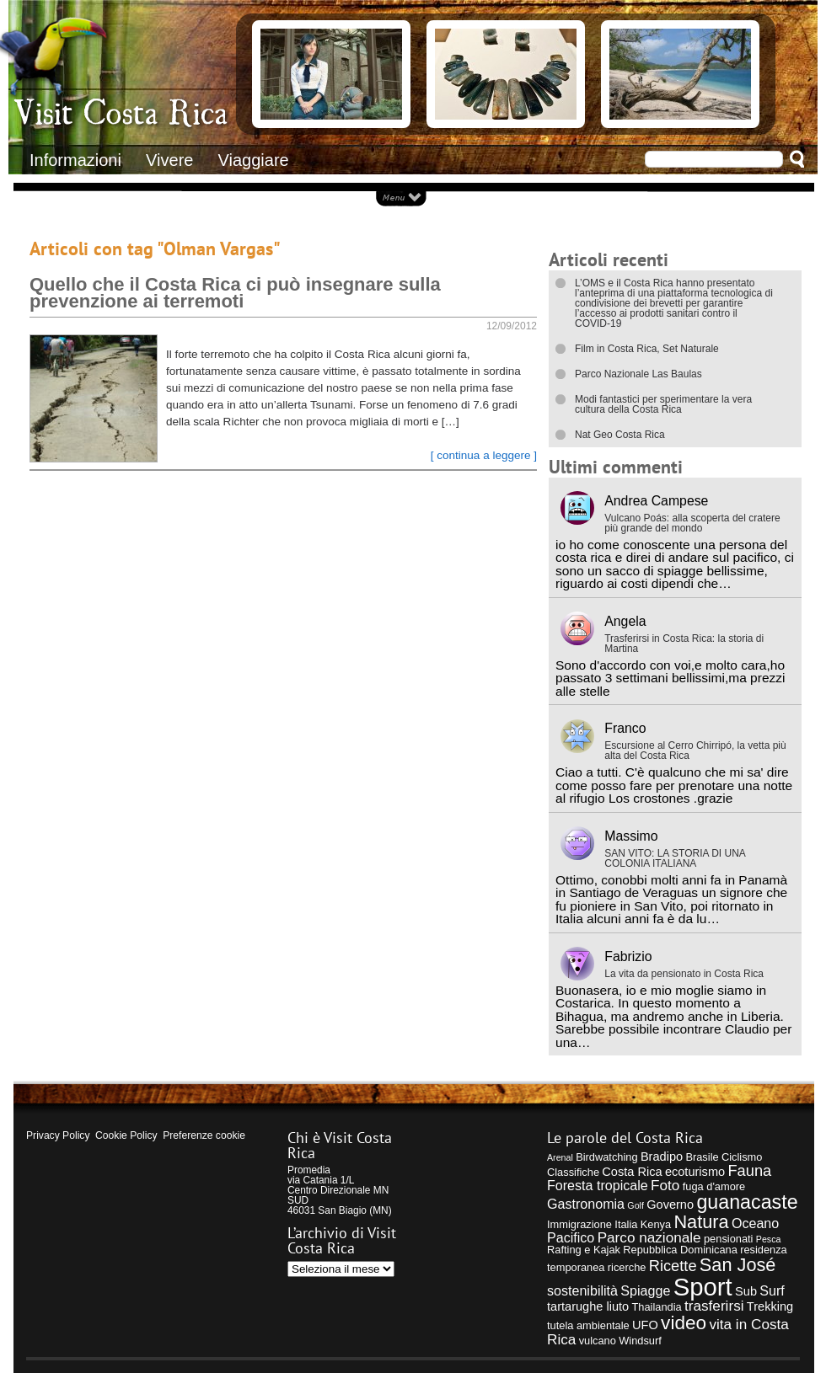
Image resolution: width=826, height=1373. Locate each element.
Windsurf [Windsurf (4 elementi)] (640, 1340)
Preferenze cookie (204, 1135)
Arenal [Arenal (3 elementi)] (560, 1157)
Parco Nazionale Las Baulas (638, 374)
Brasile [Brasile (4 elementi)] (701, 1157)
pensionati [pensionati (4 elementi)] (729, 1238)
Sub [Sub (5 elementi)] (746, 1291)
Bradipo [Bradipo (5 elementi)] (662, 1156)
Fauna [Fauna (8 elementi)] (749, 1170)
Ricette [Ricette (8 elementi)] (673, 1265)
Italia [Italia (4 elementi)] (625, 1224)
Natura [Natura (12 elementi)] (700, 1221)
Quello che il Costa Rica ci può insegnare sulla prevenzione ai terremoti (235, 293)
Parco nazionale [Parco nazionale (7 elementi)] (649, 1237)
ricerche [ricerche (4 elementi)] (627, 1267)
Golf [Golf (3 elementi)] (635, 1205)
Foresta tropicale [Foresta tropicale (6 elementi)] (597, 1185)
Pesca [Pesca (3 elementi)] (768, 1239)
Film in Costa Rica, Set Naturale (647, 349)
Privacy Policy (57, 1135)
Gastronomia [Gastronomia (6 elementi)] (586, 1203)
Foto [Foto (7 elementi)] (665, 1185)
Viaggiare (253, 160)
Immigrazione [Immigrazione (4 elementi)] (579, 1224)
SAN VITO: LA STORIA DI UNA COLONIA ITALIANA (674, 858)
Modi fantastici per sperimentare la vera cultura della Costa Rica (663, 404)
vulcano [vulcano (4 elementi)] (597, 1340)
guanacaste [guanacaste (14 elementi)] (746, 1202)
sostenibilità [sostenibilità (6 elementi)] (582, 1290)
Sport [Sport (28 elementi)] (702, 1287)
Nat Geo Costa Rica (620, 435)
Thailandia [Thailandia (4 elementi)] (656, 1307)
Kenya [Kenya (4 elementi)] (656, 1224)
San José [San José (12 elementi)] (738, 1264)
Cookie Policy (126, 1135)
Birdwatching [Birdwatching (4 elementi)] (606, 1157)
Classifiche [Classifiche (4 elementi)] (573, 1172)
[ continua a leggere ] (484, 455)
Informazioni (75, 160)
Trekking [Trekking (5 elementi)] (770, 1306)
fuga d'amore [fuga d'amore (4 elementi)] (714, 1186)
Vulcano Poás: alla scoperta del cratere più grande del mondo (692, 523)
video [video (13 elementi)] (683, 1322)
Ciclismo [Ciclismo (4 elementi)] (741, 1157)
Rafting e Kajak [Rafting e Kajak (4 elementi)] (583, 1249)
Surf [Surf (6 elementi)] (772, 1290)
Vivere (169, 160)
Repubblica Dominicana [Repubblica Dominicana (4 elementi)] (680, 1249)
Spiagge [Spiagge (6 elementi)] (645, 1290)
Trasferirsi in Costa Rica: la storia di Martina (684, 643)
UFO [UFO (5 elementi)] (645, 1325)
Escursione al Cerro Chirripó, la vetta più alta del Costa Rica (695, 750)
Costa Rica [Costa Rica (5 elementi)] (632, 1171)
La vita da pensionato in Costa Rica (684, 974)
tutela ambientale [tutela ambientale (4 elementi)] (588, 1325)
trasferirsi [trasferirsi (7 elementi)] (714, 1305)
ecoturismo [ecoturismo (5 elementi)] (695, 1171)
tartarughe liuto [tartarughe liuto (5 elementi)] (588, 1306)
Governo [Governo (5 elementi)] (670, 1204)
